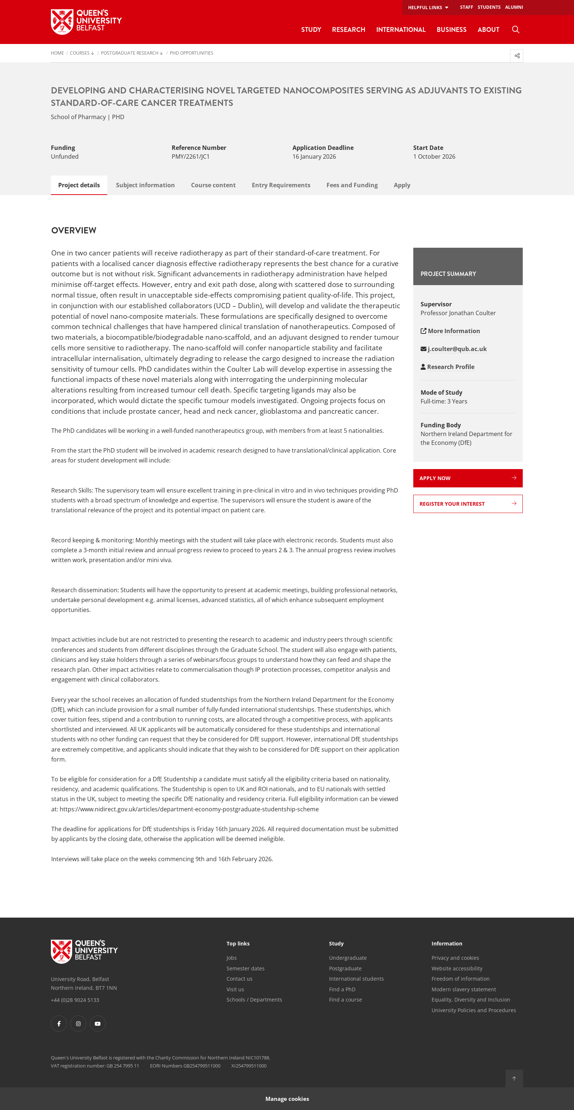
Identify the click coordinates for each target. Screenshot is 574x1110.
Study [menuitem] (311, 29)
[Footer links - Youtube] (98, 1023)
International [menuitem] (401, 29)
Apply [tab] (402, 185)
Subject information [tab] (145, 185)
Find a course (345, 999)
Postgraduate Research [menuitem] (130, 53)
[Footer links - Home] (84, 952)
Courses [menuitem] (80, 53)
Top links (238, 944)
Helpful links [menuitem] (425, 7)
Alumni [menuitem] (514, 7)
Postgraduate (345, 968)
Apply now (468, 478)
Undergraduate (348, 957)
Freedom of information (461, 978)
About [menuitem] (488, 29)
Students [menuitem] (489, 7)
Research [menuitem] (348, 29)
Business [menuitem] (452, 29)
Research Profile (450, 367)
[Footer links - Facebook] (59, 1023)
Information (447, 944)
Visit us (235, 989)
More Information (454, 331)
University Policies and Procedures (474, 1010)
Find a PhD (342, 989)
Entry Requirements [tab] (281, 185)
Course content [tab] (213, 185)
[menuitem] (515, 29)
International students (356, 978)
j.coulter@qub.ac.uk (457, 349)
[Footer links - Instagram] (78, 1023)
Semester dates (246, 968)
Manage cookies (287, 1098)
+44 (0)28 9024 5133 (75, 999)
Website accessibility (457, 968)
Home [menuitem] (57, 53)
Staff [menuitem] (466, 7)
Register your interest (468, 503)
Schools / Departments (254, 999)
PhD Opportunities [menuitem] (191, 53)
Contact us (240, 978)
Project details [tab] (79, 185)
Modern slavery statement (464, 989)
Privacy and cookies (455, 957)
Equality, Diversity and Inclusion (471, 999)
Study (336, 944)
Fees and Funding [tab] (352, 185)
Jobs (232, 957)
